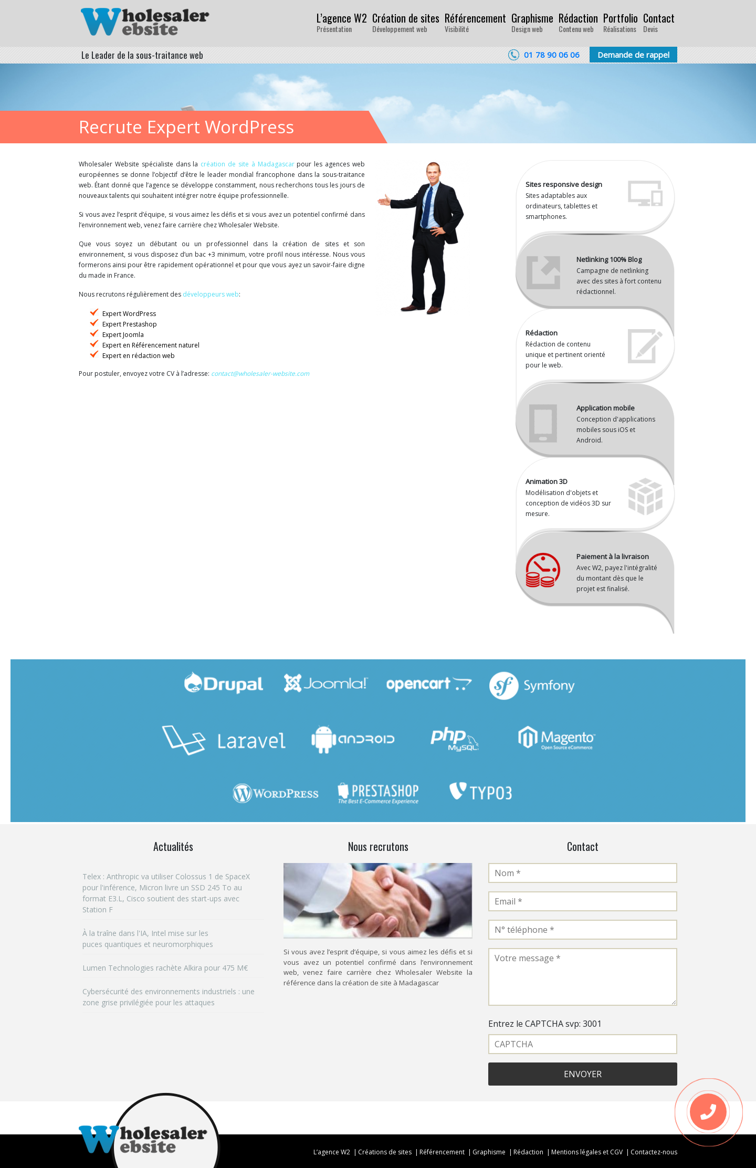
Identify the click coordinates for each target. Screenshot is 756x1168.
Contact (659, 22)
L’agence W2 (342, 22)
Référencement (475, 22)
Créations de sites (385, 1152)
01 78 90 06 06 (552, 54)
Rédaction (578, 22)
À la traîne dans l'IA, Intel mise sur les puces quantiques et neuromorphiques (148, 938)
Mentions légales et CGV (587, 1152)
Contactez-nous (654, 1152)
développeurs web (211, 294)
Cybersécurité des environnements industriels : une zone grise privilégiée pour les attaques (168, 996)
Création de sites (405, 22)
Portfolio (620, 22)
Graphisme (532, 22)
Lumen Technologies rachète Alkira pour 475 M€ (165, 968)
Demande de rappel (633, 54)
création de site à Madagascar (247, 164)
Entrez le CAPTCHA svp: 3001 (545, 1023)
